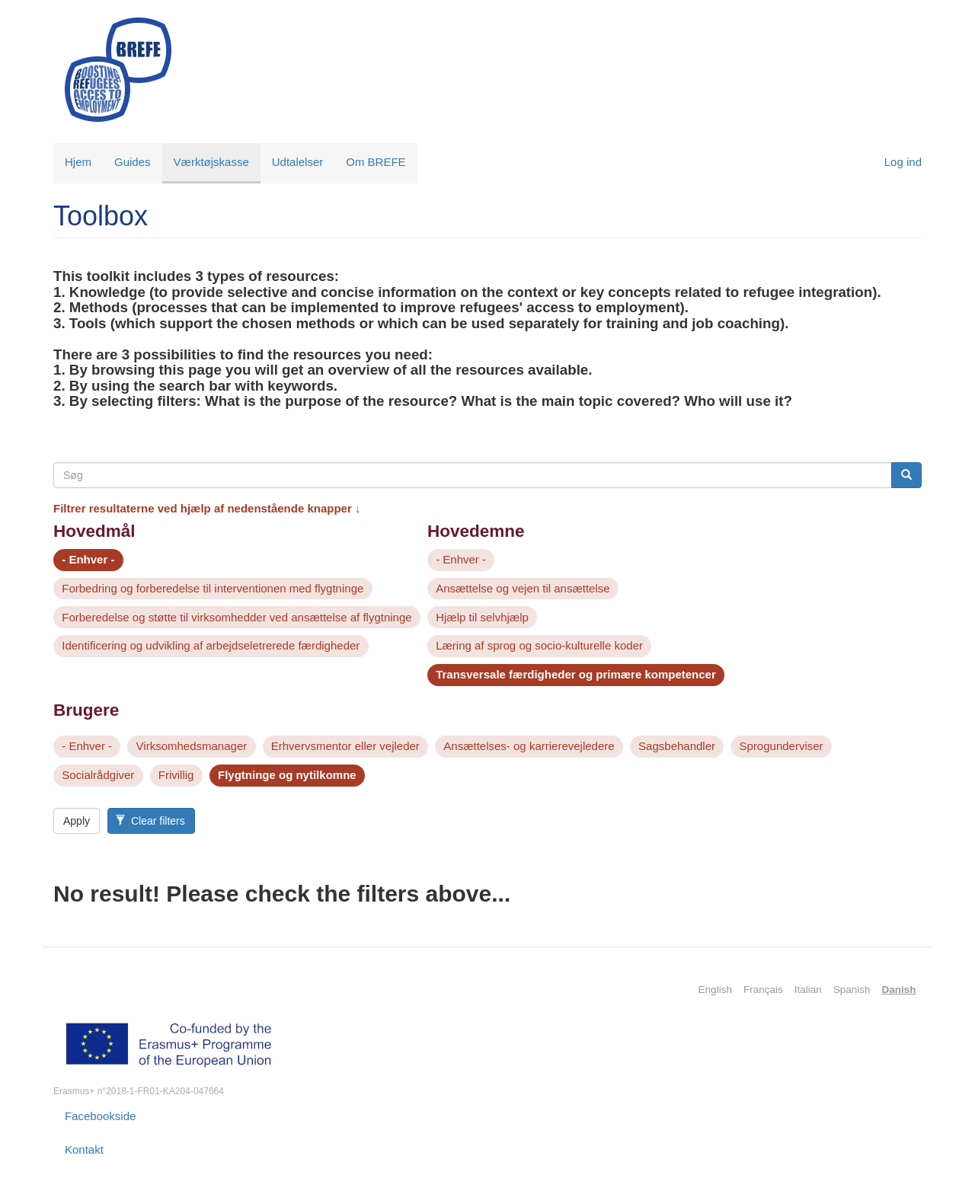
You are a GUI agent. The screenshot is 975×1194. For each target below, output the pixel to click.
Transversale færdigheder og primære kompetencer (576, 674)
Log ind (903, 161)
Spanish (852, 989)
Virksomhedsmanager (192, 745)
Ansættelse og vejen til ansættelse (522, 588)
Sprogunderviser (781, 745)
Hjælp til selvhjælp (482, 617)
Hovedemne (476, 531)
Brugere (86, 710)
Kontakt (84, 1149)
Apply (76, 821)
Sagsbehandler (676, 745)
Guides (132, 161)
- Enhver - (88, 559)
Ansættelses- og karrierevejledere (528, 745)
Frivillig (176, 774)
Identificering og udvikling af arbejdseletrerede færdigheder (211, 645)
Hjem (78, 161)
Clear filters (150, 821)
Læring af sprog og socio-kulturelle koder (539, 645)
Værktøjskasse (211, 161)
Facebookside (100, 1115)
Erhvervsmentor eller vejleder (345, 745)
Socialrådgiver (98, 774)
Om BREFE (375, 161)
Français (763, 989)
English (715, 989)
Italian (808, 989)
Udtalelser (298, 161)
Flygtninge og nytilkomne (287, 774)
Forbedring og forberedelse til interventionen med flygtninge (212, 588)
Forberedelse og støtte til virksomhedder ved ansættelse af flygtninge (236, 617)
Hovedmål (94, 531)
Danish (898, 989)
